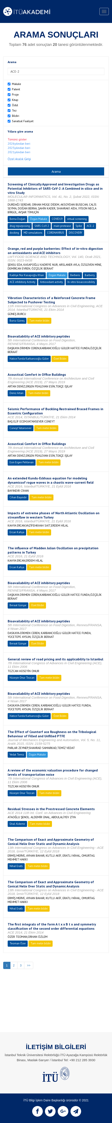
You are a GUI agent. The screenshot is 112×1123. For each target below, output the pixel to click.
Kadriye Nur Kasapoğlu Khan (27, 275)
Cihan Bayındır (18, 497)
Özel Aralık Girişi (19, 159)
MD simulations (33, 232)
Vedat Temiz (17, 754)
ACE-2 (90, 226)
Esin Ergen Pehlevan (22, 462)
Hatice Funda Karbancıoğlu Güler (29, 358)
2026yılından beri (19, 143)
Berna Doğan (17, 219)
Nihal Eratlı (16, 866)
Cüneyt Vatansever (21, 428)
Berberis (75, 275)
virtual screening (77, 219)
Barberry (90, 275)
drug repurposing (20, 226)
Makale (16, 84)
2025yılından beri (19, 148)
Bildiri (15, 116)
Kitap (15, 100)
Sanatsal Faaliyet (22, 121)
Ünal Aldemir (17, 824)
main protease (62, 226)
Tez (14, 110)
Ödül (15, 105)
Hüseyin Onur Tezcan (22, 677)
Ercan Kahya (17, 532)
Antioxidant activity (51, 282)
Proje (15, 94)
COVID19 (57, 219)
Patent (16, 89)
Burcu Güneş (17, 320)
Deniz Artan (16, 393)
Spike (79, 226)
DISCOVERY (75, 232)
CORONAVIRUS (55, 232)
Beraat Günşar (18, 605)
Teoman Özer (18, 943)
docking (14, 232)
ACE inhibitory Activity (22, 282)
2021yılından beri (19, 152)
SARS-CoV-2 (41, 226)
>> (28, 965)
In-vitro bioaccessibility (81, 282)
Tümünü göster (17, 139)
